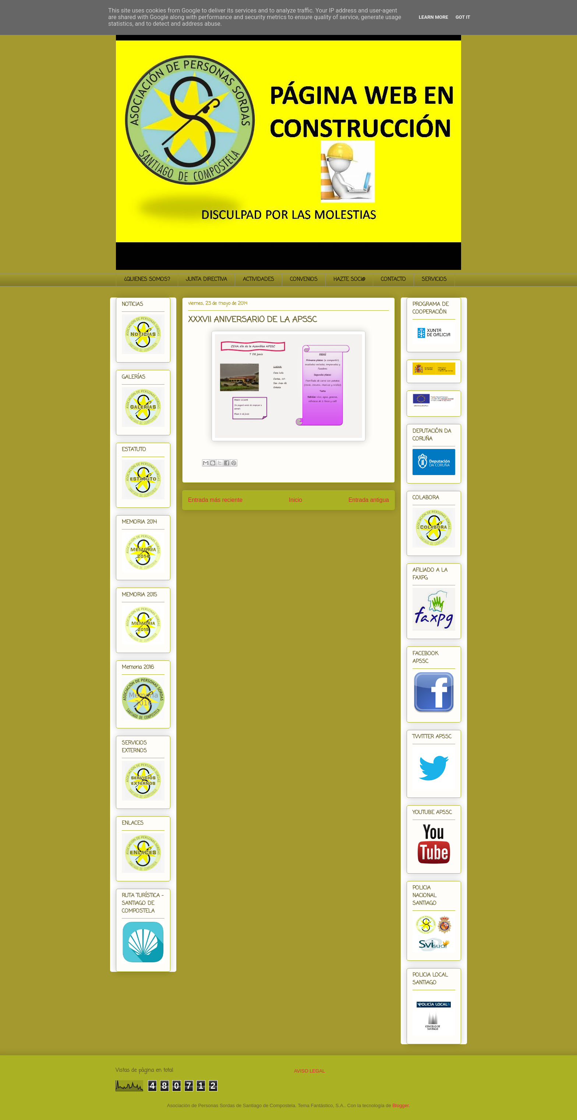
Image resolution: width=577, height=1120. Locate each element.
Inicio (295, 500)
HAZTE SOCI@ (349, 279)
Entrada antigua (368, 500)
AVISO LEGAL (309, 1071)
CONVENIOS (304, 279)
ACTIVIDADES (258, 279)
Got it (463, 17)
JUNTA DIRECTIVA (206, 279)
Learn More (433, 17)
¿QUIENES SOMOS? (147, 279)
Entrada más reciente (215, 500)
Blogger (400, 1105)
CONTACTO (393, 279)
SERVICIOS (434, 279)
